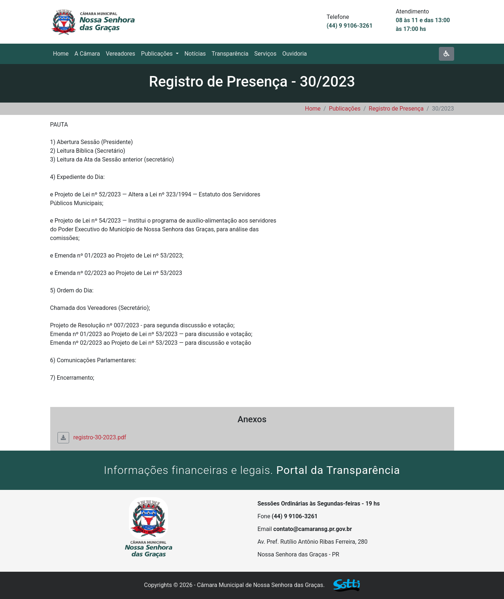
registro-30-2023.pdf (91, 437)
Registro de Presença (396, 108)
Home (313, 108)
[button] (160, 54)
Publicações (345, 108)
